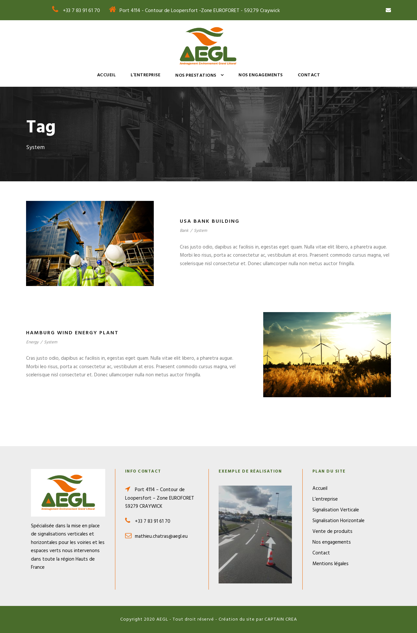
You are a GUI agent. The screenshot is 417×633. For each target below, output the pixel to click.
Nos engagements (260, 75)
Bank (184, 230)
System (200, 230)
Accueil (106, 75)
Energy (32, 342)
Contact (309, 75)
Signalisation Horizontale (338, 521)
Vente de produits (332, 531)
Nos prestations (195, 75)
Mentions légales (330, 564)
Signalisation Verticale (335, 510)
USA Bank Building (209, 221)
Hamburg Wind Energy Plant (72, 333)
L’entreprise (145, 75)
